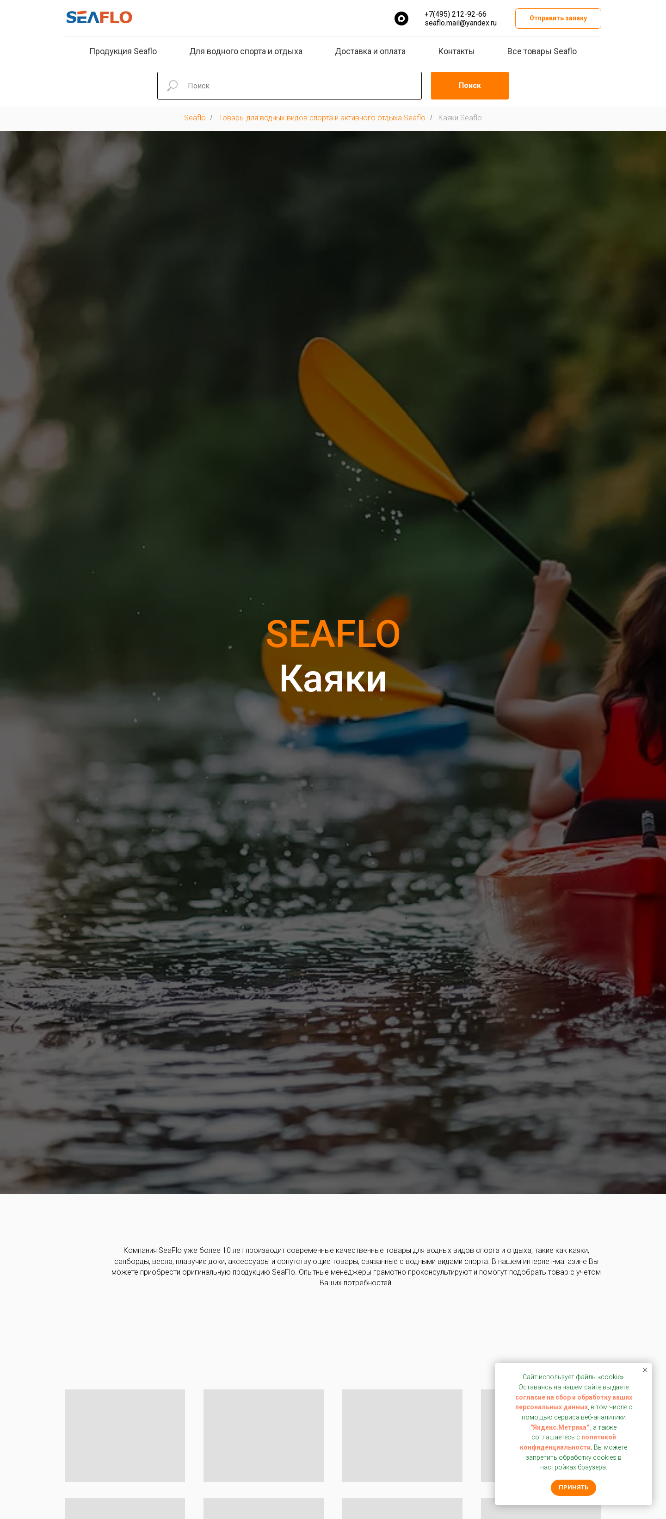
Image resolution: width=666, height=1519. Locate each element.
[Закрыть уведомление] (645, 1370)
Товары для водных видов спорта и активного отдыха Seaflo (322, 117)
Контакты (456, 51)
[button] (558, 18)
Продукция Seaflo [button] (123, 51)
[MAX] (401, 18)
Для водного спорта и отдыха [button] (245, 51)
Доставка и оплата (370, 51)
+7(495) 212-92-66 (456, 14)
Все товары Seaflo (542, 51)
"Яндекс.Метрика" (559, 1427)
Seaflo (195, 117)
